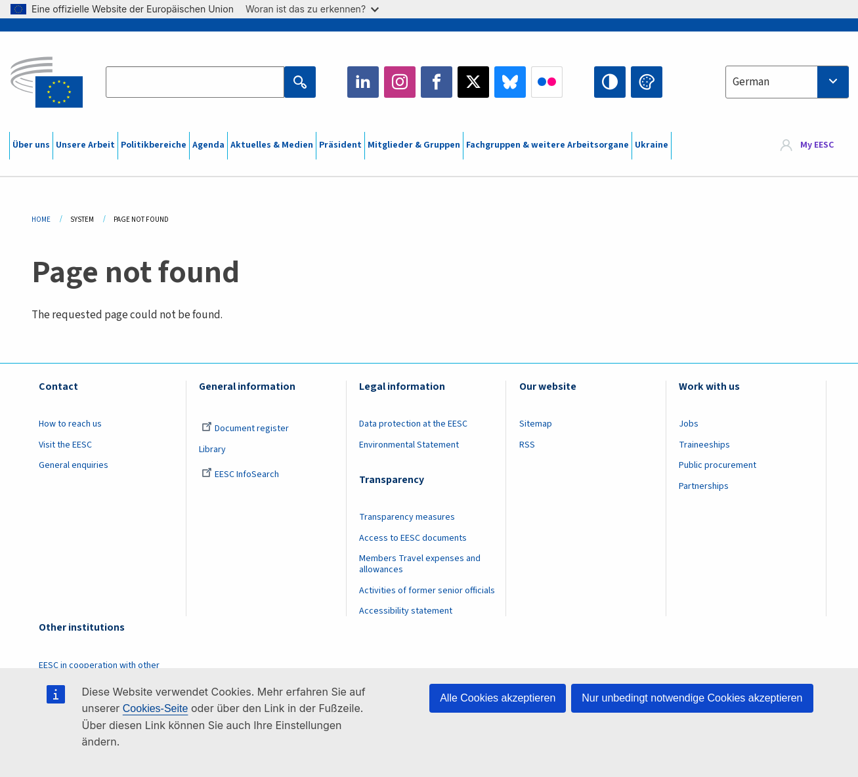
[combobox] (787, 82)
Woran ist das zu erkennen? (312, 8)
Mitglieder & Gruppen (414, 145)
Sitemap (535, 423)
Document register (245, 428)
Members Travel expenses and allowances (420, 564)
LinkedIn (363, 82)
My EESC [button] (817, 145)
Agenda (208, 145)
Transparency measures (407, 517)
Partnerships (704, 486)
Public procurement (717, 465)
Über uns (31, 145)
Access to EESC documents (413, 538)
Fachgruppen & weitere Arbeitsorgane (547, 145)
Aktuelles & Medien (271, 145)
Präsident (340, 145)
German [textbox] (751, 82)
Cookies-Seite (155, 708)
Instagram (400, 82)
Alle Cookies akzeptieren (497, 698)
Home (41, 219)
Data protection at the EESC (413, 423)
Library (212, 449)
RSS (527, 445)
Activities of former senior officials (427, 590)
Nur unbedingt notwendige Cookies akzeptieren (692, 698)
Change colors (646, 82)
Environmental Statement (409, 445)
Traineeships (704, 445)
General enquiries (73, 465)
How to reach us (70, 423)
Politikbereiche (153, 145)
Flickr (547, 82)
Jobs (688, 423)
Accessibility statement (405, 611)
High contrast (610, 82)
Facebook (436, 82)
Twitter (473, 82)
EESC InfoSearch (240, 474)
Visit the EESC (65, 445)
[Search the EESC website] (195, 82)
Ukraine (651, 145)
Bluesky (510, 82)
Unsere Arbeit (85, 145)
